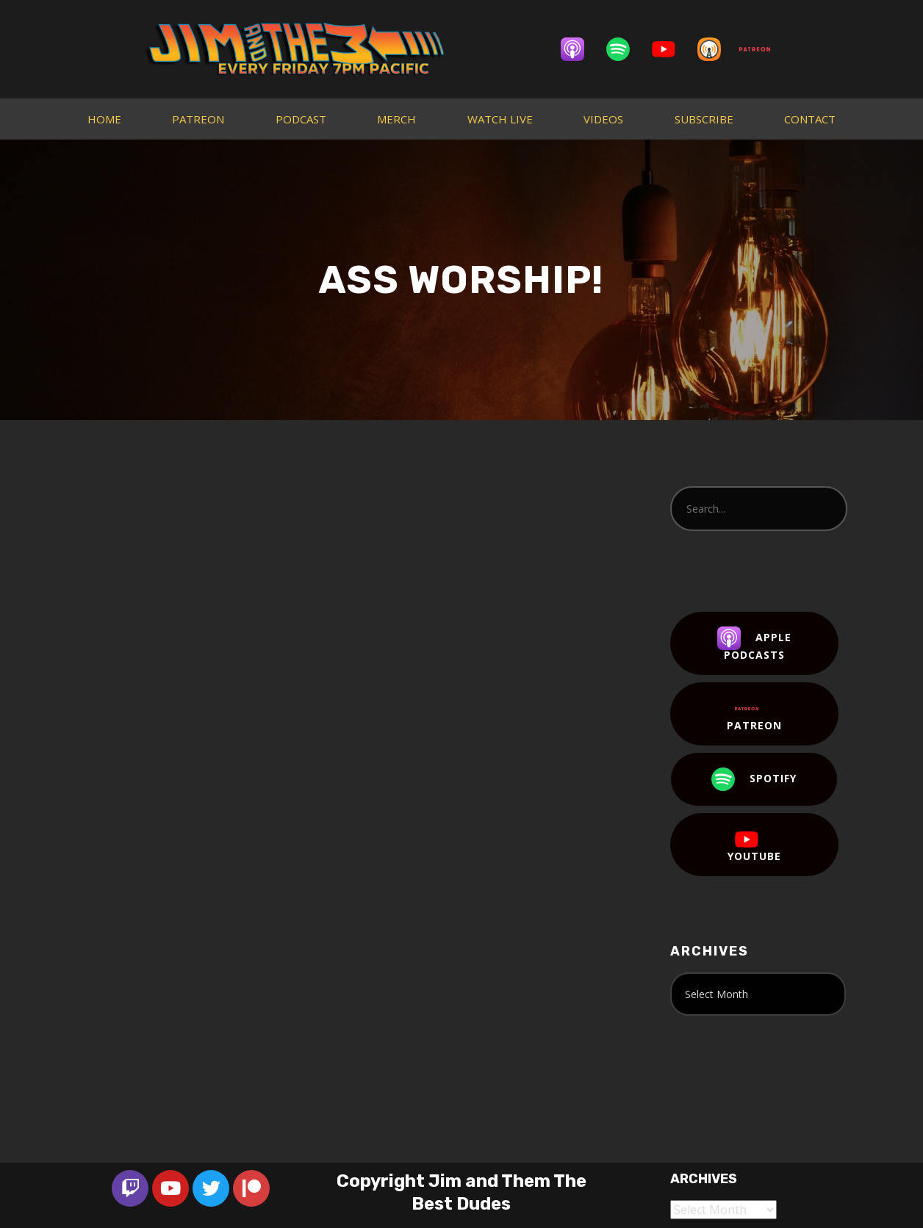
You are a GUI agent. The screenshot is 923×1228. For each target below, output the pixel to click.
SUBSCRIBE (704, 119)
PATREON (198, 119)
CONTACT (810, 119)
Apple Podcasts (754, 644)
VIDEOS (603, 119)
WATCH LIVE (500, 119)
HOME (104, 119)
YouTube (754, 845)
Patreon (754, 714)
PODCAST (301, 119)
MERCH (396, 119)
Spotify (754, 779)
